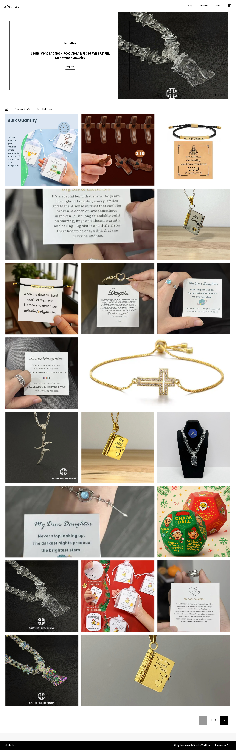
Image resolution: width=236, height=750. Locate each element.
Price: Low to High (22, 108)
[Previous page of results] (203, 720)
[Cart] (229, 5)
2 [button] (218, 95)
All (6, 108)
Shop (190, 5)
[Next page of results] (224, 720)
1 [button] (215, 95)
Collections (203, 5)
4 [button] (224, 95)
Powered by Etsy (223, 745)
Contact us (10, 745)
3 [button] (221, 95)
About (217, 5)
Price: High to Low (44, 108)
